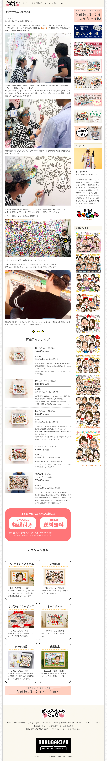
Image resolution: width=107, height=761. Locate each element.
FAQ (61, 3)
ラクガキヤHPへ (88, 214)
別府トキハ (45, 28)
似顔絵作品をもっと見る (92, 465)
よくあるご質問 (34, 723)
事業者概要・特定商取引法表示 (37, 729)
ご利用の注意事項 (66, 726)
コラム (97, 723)
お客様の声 (38, 3)
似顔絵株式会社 (75, 729)
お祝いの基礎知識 (67, 723)
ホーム (9, 723)
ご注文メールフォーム (50, 723)
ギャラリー (27, 3)
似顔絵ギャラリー (40, 726)
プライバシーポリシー (59, 729)
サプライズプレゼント (85, 723)
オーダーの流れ (51, 3)
